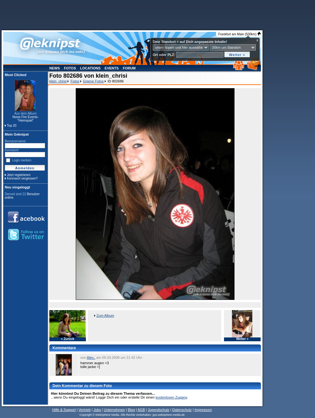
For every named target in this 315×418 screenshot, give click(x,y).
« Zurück (67, 339)
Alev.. (91, 357)
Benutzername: (15, 141)
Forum (129, 68)
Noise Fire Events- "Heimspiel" (25, 118)
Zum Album (105, 315)
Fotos (70, 68)
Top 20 (12, 125)
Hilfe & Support (64, 410)
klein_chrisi (57, 81)
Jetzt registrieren (19, 175)
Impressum (203, 410)
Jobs (97, 410)
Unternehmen (114, 410)
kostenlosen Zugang (171, 397)
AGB (141, 410)
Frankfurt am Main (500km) (239, 34)
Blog (131, 410)
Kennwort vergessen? (22, 178)
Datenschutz (182, 410)
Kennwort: (12, 150)
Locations (90, 68)
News (54, 68)
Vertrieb (85, 410)
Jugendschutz (158, 410)
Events (112, 68)
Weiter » (242, 339)
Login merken (22, 160)
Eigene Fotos (93, 81)
